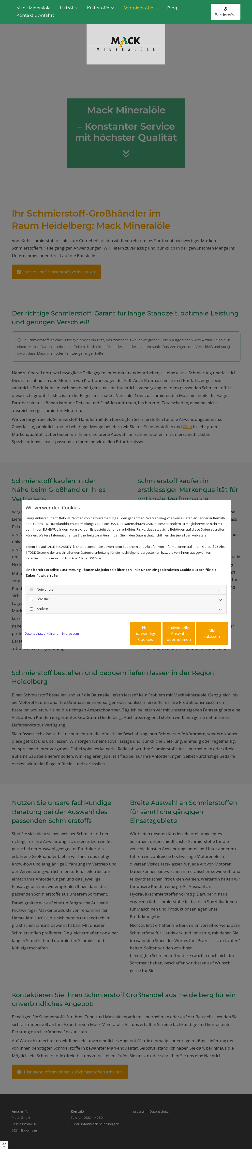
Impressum (70, 633)
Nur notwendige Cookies (111, 633)
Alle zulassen (205, 633)
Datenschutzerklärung (41, 633)
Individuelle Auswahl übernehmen (158, 633)
